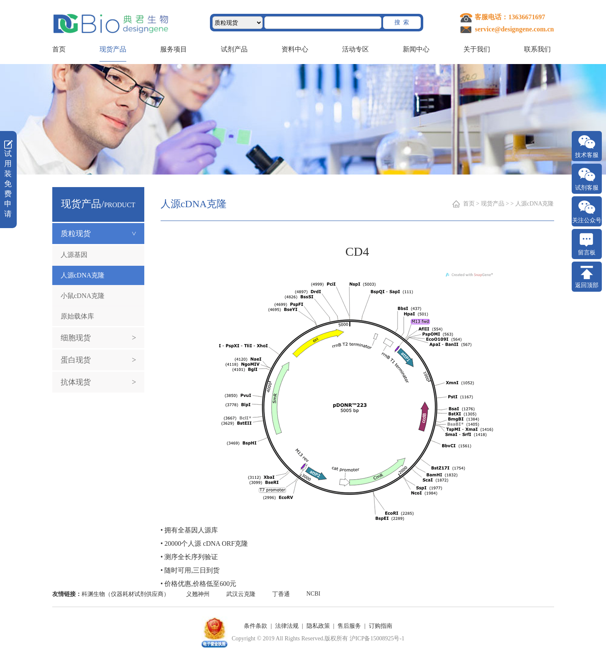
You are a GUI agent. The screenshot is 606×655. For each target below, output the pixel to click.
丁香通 (281, 594)
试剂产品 (234, 49)
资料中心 (294, 49)
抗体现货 (98, 382)
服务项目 (173, 49)
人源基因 (74, 254)
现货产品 (113, 49)
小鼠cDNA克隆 (83, 295)
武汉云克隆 (241, 594)
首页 (59, 49)
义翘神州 (198, 594)
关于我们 (476, 49)
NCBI (313, 594)
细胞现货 (98, 337)
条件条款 (255, 626)
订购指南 (380, 626)
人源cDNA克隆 (83, 275)
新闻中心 (416, 49)
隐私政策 (318, 626)
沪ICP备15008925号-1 (377, 638)
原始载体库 (77, 316)
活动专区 (355, 49)
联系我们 (537, 49)
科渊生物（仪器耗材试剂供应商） (125, 594)
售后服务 (349, 626)
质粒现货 (103, 233)
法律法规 (287, 626)
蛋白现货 (98, 359)
